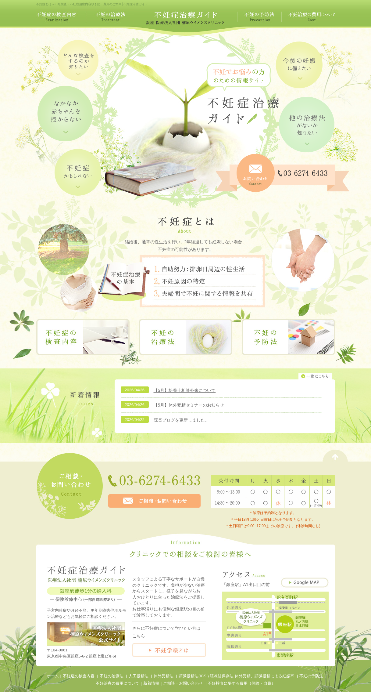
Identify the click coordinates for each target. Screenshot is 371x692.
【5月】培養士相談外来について (185, 390)
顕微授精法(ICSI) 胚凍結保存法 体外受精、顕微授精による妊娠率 (236, 676)
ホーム (53, 676)
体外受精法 (163, 676)
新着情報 (151, 683)
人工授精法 (138, 676)
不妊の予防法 (311, 676)
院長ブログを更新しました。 (181, 420)
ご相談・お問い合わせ (183, 683)
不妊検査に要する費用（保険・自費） (241, 683)
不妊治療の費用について (117, 683)
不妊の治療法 (111, 676)
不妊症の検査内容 (79, 676)
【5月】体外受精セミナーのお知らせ (189, 405)
